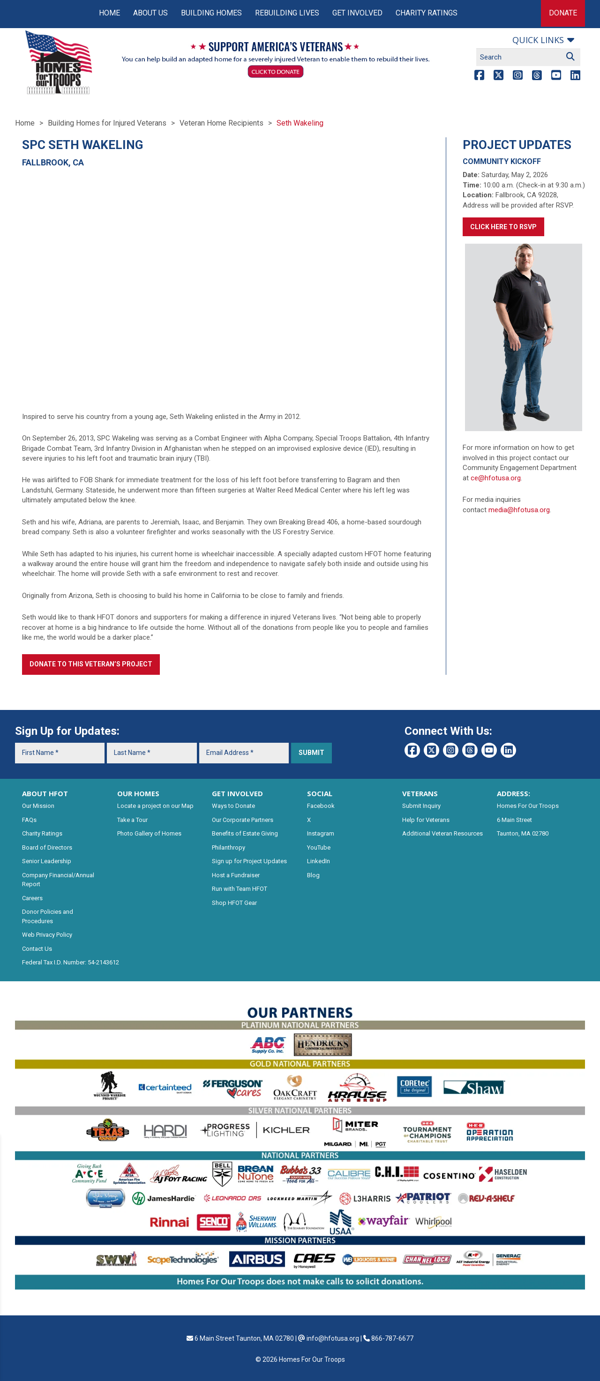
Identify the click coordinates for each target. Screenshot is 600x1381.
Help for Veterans (426, 819)
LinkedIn (318, 861)
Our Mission (38, 805)
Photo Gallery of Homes (149, 833)
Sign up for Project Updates (249, 861)
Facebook (321, 805)
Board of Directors (47, 847)
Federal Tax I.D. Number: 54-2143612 (70, 962)
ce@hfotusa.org (496, 478)
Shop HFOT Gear (234, 902)
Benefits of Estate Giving (245, 833)
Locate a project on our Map (155, 805)
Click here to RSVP (503, 227)
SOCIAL (319, 793)
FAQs (29, 819)
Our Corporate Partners (242, 819)
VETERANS (420, 793)
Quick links (538, 39)
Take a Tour (132, 819)
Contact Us (37, 948)
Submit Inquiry (421, 805)
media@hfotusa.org (519, 510)
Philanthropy (228, 847)
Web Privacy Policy (47, 934)
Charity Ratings (427, 12)
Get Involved (357, 12)
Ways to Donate (233, 805)
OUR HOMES (138, 793)
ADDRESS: (513, 793)
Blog (313, 875)
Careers (32, 898)
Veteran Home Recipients (221, 123)
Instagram (320, 833)
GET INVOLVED (237, 793)
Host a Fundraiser (236, 875)
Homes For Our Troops (528, 805)
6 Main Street (514, 819)
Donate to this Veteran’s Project (91, 664)
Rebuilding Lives (287, 12)
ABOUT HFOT (45, 793)
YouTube (318, 847)
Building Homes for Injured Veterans (107, 123)
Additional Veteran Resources (442, 833)
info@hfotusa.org (333, 1338)
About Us (150, 12)
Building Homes (211, 12)
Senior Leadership (46, 861)
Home (109, 12)
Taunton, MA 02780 (522, 833)
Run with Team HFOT (239, 888)
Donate (563, 12)
